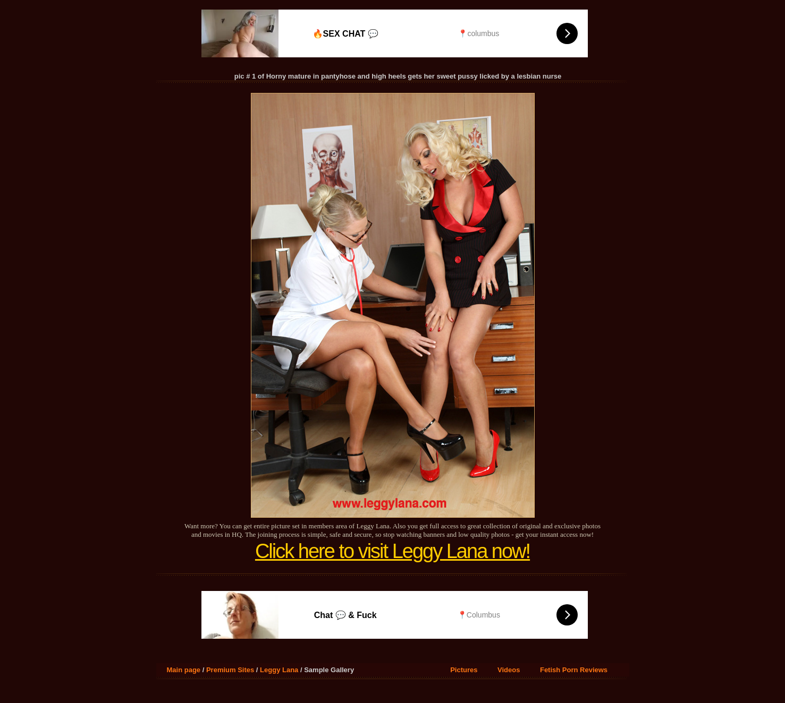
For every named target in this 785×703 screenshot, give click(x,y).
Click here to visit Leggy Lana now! (392, 551)
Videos (508, 670)
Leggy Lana (279, 670)
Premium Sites (230, 670)
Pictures (463, 670)
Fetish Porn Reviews (573, 670)
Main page (184, 670)
